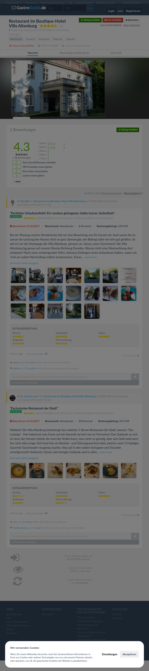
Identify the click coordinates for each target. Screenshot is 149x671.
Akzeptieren (129, 654)
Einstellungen (109, 654)
